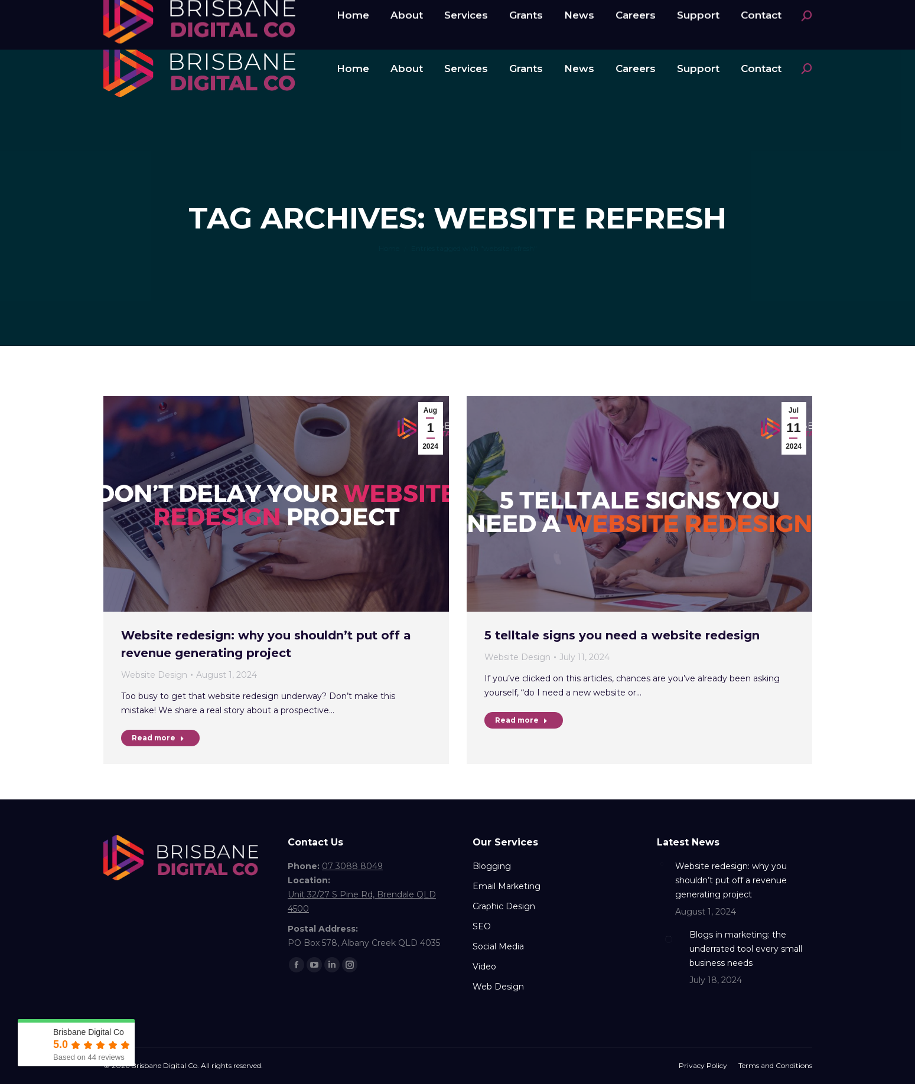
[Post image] (661, 863)
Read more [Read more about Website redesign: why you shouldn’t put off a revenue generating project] (158, 737)
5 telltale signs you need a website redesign (622, 635)
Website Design (154, 675)
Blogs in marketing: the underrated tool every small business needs (745, 948)
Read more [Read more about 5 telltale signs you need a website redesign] (521, 720)
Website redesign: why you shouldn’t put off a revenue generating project (731, 880)
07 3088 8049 (147, 13)
